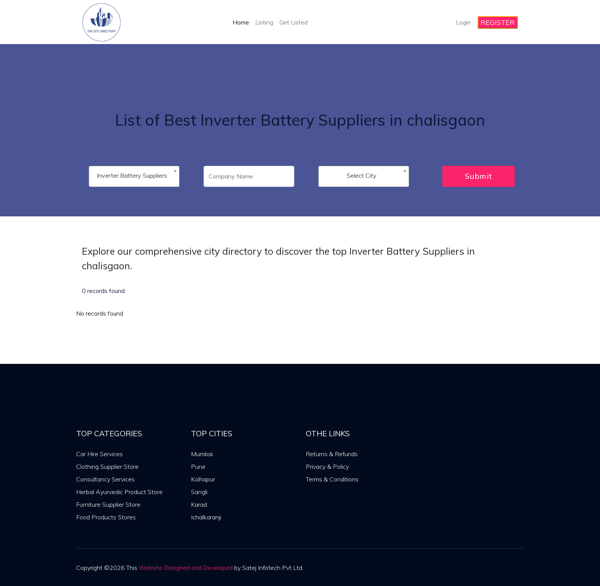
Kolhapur (203, 479)
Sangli (199, 492)
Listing (264, 22)
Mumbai (202, 454)
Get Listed (293, 22)
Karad (199, 504)
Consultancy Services (105, 479)
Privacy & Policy (327, 466)
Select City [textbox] (362, 175)
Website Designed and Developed (186, 567)
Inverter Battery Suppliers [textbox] (132, 175)
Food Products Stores (106, 517)
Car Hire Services (99, 454)
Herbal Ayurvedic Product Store (119, 492)
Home (241, 22)
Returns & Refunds (332, 454)
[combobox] (134, 176)
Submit (478, 176)
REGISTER (498, 22)
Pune (198, 466)
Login (463, 22)
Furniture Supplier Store (108, 504)
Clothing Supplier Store (107, 466)
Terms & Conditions (332, 479)
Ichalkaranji (206, 517)
